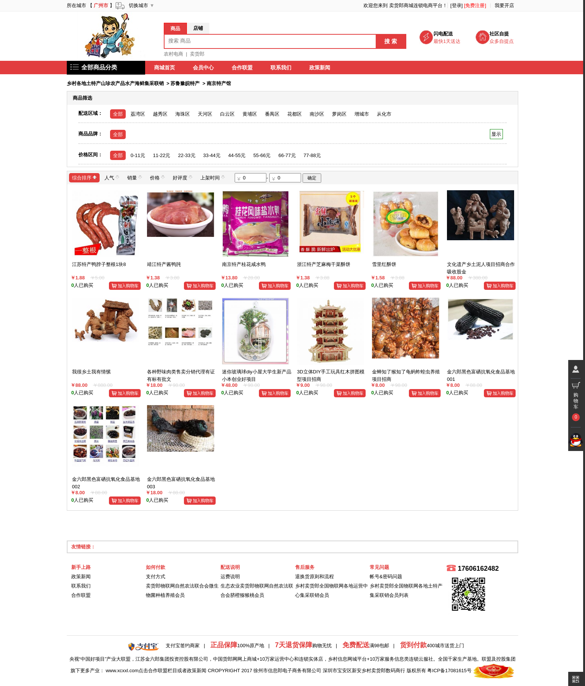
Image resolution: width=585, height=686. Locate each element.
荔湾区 (138, 114)
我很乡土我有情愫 (91, 372)
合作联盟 (242, 68)
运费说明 (230, 576)
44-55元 (236, 155)
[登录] (456, 5)
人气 (111, 177)
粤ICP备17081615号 (449, 670)
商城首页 (164, 68)
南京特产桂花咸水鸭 (244, 264)
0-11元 (138, 155)
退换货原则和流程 (314, 576)
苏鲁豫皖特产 (185, 83)
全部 (118, 114)
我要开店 (504, 5)
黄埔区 (250, 114)
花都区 (294, 114)
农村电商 (173, 54)
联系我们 (281, 68)
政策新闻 (319, 68)
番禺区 (272, 114)
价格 (157, 177)
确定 (311, 178)
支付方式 (155, 576)
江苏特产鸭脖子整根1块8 (99, 264)
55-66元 (261, 155)
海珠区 (182, 114)
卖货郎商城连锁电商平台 (415, 5)
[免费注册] (475, 5)
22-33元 (186, 155)
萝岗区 (339, 114)
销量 (134, 177)
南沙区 (317, 114)
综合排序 (84, 177)
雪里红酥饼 (384, 264)
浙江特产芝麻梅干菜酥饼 (323, 264)
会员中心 (203, 68)
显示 (496, 134)
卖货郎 (197, 54)
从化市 (384, 114)
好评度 (183, 177)
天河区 (205, 114)
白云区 (227, 114)
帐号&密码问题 (386, 576)
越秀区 (160, 114)
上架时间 (212, 177)
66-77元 (286, 155)
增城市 (361, 114)
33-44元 (211, 155)
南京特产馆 (219, 83)
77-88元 (312, 155)
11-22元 (161, 155)
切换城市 (138, 5)
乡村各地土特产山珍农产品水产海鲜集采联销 (115, 83)
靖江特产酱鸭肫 (164, 264)
